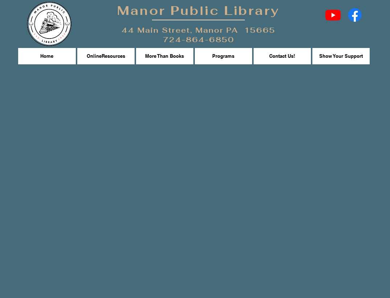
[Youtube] (333, 15)
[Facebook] (355, 15)
